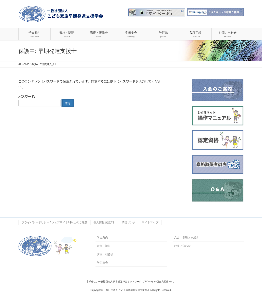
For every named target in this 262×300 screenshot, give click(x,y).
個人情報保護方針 (105, 222)
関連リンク (129, 222)
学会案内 (102, 237)
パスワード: (39, 100)
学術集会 (102, 262)
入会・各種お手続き (186, 237)
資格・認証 (104, 245)
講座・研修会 (105, 254)
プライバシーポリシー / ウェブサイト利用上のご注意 (55, 222)
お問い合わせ (182, 245)
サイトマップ (150, 222)
